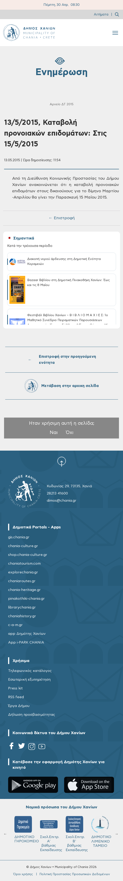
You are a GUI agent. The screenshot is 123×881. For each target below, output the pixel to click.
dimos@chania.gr (61, 500)
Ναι (54, 432)
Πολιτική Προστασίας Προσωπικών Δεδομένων (74, 874)
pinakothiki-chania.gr (26, 598)
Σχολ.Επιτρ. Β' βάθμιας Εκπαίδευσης (76, 834)
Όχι (70, 432)
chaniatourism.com (24, 563)
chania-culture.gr (23, 546)
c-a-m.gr (15, 625)
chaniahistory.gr (22, 616)
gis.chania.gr (18, 537)
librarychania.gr (22, 607)
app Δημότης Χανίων (27, 633)
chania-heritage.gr (24, 590)
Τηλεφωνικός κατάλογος (30, 671)
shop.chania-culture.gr (27, 555)
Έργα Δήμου (18, 706)
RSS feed (16, 697)
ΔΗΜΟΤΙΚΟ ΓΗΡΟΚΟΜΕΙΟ (25, 829)
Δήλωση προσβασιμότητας (31, 714)
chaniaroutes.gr (22, 581)
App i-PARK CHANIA (26, 642)
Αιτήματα (101, 14)
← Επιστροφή (62, 218)
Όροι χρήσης (23, 874)
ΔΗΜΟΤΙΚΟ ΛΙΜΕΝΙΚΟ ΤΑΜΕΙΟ (101, 831)
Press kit (15, 688)
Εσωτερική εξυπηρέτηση (29, 679)
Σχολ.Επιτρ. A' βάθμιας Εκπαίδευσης (51, 834)
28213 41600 (57, 493)
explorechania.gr (23, 572)
